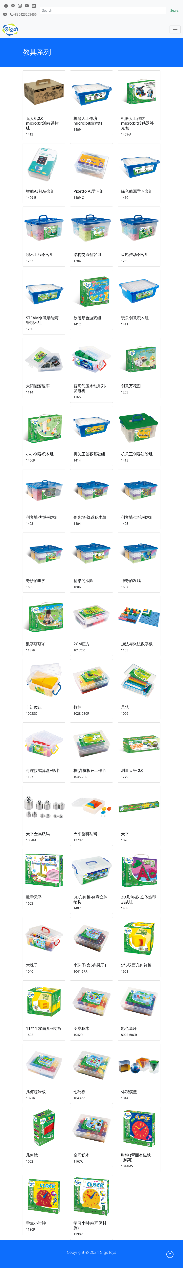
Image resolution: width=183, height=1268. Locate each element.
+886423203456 (23, 14)
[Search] (103, 10)
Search (175, 10)
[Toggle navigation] (175, 29)
